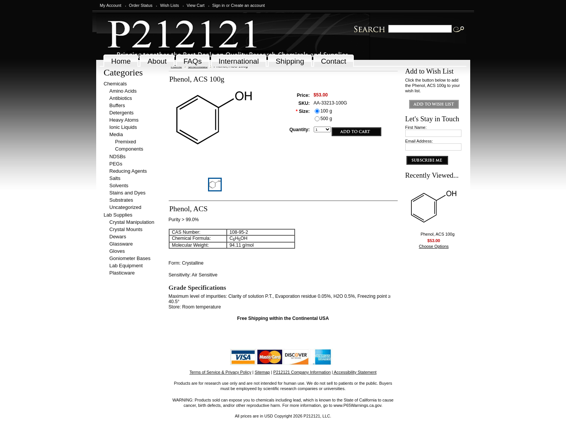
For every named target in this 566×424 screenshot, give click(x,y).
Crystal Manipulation (132, 222)
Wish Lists (169, 5)
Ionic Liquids (123, 127)
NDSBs (118, 156)
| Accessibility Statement (354, 372)
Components (129, 149)
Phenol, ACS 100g (438, 234)
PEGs (116, 164)
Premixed (125, 142)
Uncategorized (126, 207)
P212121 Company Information (302, 372)
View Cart (196, 5)
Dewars (118, 236)
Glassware (121, 244)
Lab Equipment (126, 265)
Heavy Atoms (124, 120)
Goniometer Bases (130, 258)
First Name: (416, 127)
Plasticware (122, 273)
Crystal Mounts (126, 229)
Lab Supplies (118, 215)
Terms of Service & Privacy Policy (220, 372)
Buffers (117, 105)
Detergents (122, 113)
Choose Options (434, 246)
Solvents (119, 185)
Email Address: (419, 141)
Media (116, 134)
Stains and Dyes (128, 193)
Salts (115, 178)
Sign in (218, 5)
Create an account (248, 5)
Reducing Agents (128, 171)
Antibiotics (121, 98)
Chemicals (115, 84)
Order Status (141, 5)
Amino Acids (123, 91)
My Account (110, 5)
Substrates (121, 200)
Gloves (117, 251)
